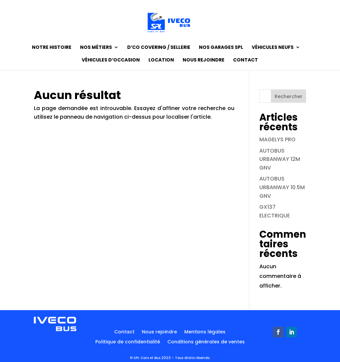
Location (161, 60)
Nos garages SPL (221, 48)
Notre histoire (51, 48)
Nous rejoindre (203, 60)
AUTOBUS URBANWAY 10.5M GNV (282, 187)
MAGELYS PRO (277, 139)
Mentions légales (204, 332)
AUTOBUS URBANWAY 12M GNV (279, 159)
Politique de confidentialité (127, 342)
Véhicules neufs (273, 48)
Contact (245, 60)
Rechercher (288, 96)
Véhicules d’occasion (111, 60)
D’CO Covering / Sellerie (158, 48)
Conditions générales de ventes (206, 342)
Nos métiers (96, 48)
